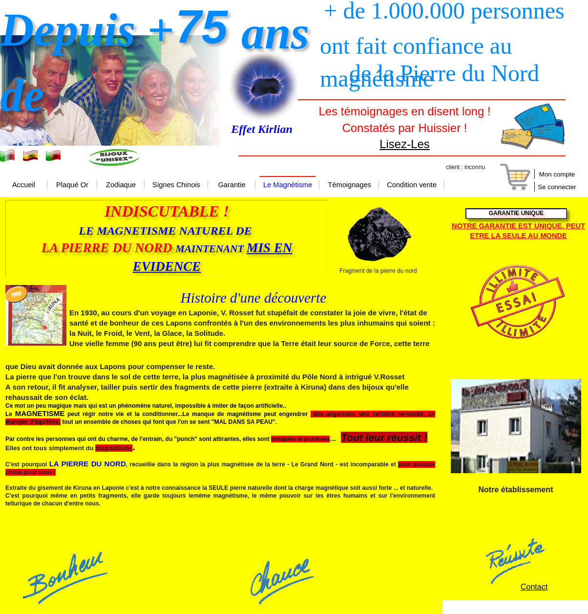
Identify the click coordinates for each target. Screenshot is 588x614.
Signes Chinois (176, 185)
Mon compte (557, 174)
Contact (534, 587)
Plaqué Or (72, 185)
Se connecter (557, 187)
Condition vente (412, 185)
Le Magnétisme (287, 185)
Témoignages (349, 185)
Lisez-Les (404, 144)
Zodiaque (121, 185)
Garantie (231, 185)
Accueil (23, 185)
